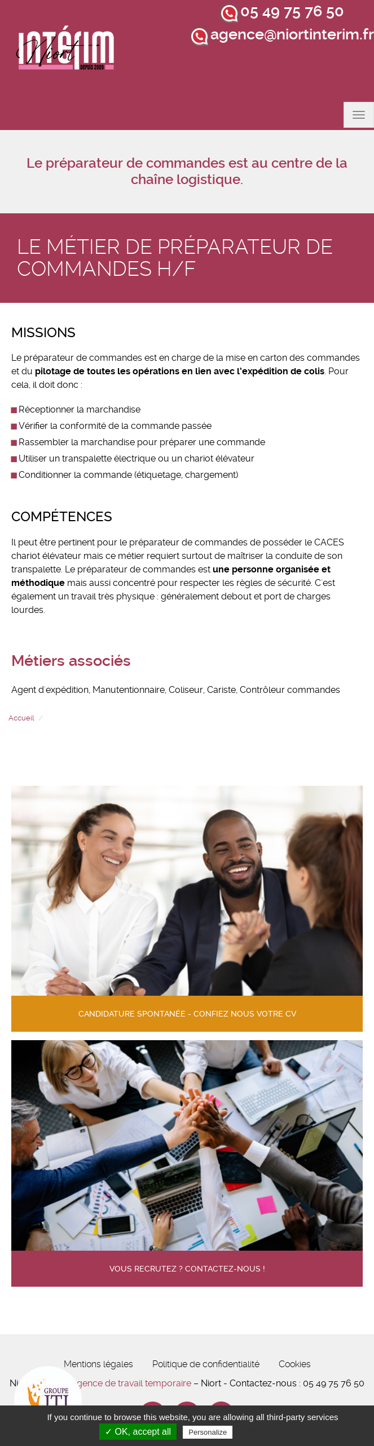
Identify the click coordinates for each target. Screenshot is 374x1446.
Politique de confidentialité (205, 1364)
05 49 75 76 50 (292, 11)
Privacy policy (262, 1431)
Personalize (207, 1432)
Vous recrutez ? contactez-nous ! (187, 1269)
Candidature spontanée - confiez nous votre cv (187, 1014)
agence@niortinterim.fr (292, 34)
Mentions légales (98, 1364)
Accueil (21, 718)
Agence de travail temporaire (131, 1383)
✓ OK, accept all (138, 1431)
